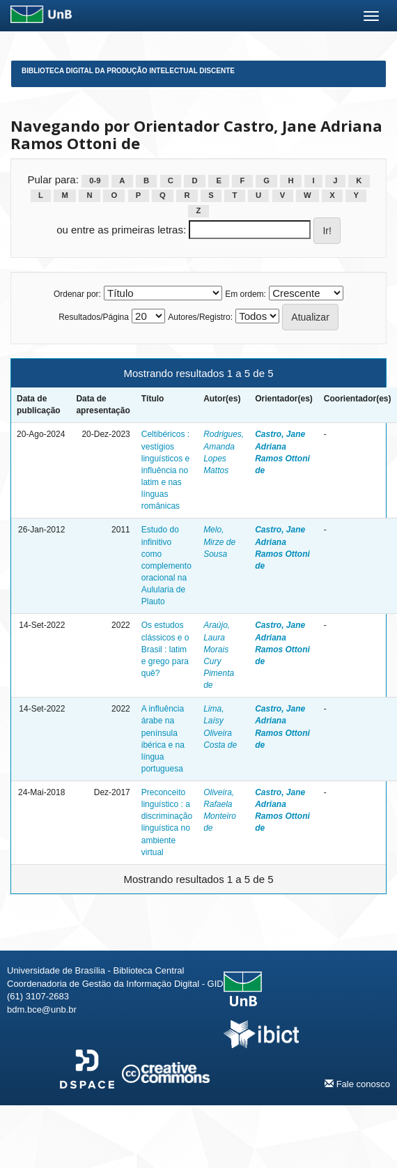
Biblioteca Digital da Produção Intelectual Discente (128, 71)
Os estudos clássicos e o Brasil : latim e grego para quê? (165, 649)
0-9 (94, 180)
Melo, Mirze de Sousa (219, 541)
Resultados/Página (94, 317)
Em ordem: (245, 294)
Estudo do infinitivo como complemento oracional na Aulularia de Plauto (166, 565)
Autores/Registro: (200, 317)
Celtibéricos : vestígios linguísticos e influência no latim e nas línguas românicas (165, 470)
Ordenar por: (77, 294)
